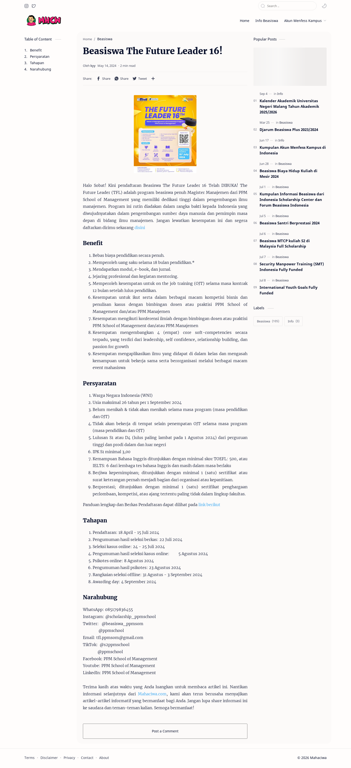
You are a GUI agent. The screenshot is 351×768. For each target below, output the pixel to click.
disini (140, 227)
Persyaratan (39, 56)
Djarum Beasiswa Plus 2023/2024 (289, 129)
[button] (26, 6)
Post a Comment (165, 731)
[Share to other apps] (153, 78)
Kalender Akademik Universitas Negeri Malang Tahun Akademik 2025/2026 (289, 106)
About (104, 757)
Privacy (69, 757)
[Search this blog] (287, 5)
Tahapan (37, 62)
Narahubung (40, 69)
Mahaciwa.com (152, 693)
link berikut (209, 504)
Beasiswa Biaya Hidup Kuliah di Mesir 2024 (288, 173)
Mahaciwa (318, 757)
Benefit (36, 50)
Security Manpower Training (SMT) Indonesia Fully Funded (292, 266)
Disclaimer (49, 757)
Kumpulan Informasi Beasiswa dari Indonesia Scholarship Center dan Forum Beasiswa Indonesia (292, 199)
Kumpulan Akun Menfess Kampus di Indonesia (293, 150)
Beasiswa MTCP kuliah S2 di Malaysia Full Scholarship (285, 243)
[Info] (280, 94)
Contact (87, 757)
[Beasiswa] (285, 123)
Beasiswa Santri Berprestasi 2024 (290, 222)
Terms (29, 757)
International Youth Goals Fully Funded (289, 290)
